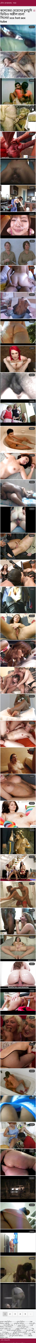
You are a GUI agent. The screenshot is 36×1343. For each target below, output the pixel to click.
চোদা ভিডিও (21, 1339)
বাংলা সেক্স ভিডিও (6, 1339)
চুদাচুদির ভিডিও (19, 1341)
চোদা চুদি (32, 1341)
